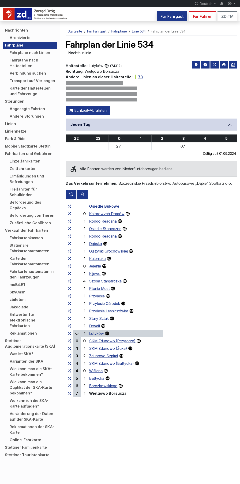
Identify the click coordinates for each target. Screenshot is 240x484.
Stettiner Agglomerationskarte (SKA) (30, 343)
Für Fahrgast (172, 16)
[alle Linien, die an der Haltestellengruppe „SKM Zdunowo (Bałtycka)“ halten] (69, 363)
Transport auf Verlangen (32, 80)
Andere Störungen (27, 116)
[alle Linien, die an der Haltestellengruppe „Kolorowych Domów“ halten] (69, 213)
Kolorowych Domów (106, 213)
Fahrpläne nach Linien (30, 52)
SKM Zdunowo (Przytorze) (112, 341)
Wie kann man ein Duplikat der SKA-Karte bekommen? (31, 387)
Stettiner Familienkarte (26, 447)
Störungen (14, 101)
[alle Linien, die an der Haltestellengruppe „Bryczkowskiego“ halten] (69, 385)
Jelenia (95, 266)
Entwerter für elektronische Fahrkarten (22, 320)
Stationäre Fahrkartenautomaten (29, 248)
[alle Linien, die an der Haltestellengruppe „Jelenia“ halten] (69, 266)
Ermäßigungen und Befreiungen (27, 179)
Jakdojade (19, 307)
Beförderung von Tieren (32, 215)
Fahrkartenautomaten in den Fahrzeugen (32, 274)
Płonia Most (99, 288)
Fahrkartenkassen (26, 237)
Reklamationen (23, 333)
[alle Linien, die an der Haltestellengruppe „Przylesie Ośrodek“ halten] (69, 303)
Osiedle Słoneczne (105, 228)
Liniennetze (15, 131)
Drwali (94, 326)
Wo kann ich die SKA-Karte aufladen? (29, 403)
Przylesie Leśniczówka (108, 311)
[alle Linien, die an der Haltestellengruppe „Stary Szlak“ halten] (69, 318)
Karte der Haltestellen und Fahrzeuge (30, 91)
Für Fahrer (202, 16)
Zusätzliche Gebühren (30, 222)
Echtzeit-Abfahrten (88, 110)
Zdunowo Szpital (103, 356)
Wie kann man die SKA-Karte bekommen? (31, 371)
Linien (10, 123)
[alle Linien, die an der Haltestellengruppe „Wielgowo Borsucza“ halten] (69, 393)
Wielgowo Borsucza (108, 393)
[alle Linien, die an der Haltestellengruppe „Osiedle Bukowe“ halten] (69, 206)
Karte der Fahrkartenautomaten (29, 261)
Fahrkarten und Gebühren (28, 153)
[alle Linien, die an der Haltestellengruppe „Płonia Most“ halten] (69, 288)
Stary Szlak (99, 318)
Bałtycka (96, 378)
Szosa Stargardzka (105, 281)
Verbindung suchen (28, 73)
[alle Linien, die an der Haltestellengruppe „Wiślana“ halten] (69, 370)
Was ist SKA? (21, 353)
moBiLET (18, 284)
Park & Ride (15, 138)
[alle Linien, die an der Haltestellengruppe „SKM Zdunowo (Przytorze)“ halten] (69, 341)
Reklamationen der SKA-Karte (32, 429)
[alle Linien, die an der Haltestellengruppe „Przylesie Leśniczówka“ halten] (69, 311)
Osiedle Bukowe (104, 206)
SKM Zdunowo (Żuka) (108, 348)
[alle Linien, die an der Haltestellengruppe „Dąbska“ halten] (69, 243)
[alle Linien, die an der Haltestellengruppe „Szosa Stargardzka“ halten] (69, 281)
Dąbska (95, 243)
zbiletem (18, 299)
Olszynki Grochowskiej (108, 251)
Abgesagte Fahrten (27, 108)
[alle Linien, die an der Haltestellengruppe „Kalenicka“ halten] (69, 258)
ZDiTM (227, 16)
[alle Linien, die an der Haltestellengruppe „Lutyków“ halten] (69, 333)
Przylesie (97, 296)
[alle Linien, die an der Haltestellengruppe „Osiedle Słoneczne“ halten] (69, 228)
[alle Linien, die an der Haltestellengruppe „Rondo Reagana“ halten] (69, 221)
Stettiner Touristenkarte (27, 454)
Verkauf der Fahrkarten (26, 230)
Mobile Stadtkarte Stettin (28, 146)
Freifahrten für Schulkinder (23, 192)
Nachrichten (16, 30)
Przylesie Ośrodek (104, 303)
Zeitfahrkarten (23, 168)
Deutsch (204, 3)
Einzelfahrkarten (25, 161)
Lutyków (96, 333)
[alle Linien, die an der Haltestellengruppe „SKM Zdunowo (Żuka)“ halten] (69, 348)
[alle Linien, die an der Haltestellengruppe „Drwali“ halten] (69, 326)
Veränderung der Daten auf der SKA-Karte (31, 416)
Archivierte (20, 37)
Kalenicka (97, 258)
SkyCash (18, 292)
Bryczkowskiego (103, 385)
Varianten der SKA (26, 361)
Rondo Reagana (103, 221)
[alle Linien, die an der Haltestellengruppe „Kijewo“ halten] (69, 273)
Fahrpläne (14, 45)
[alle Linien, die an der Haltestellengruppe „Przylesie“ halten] (69, 296)
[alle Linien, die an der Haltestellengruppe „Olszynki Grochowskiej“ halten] (69, 251)
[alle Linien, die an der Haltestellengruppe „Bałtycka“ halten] (69, 378)
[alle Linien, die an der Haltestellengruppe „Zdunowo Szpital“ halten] (69, 356)
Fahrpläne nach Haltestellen (24, 63)
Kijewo (95, 273)
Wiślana (96, 370)
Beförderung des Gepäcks (25, 205)
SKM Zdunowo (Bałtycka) (111, 363)
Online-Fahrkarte (25, 439)
